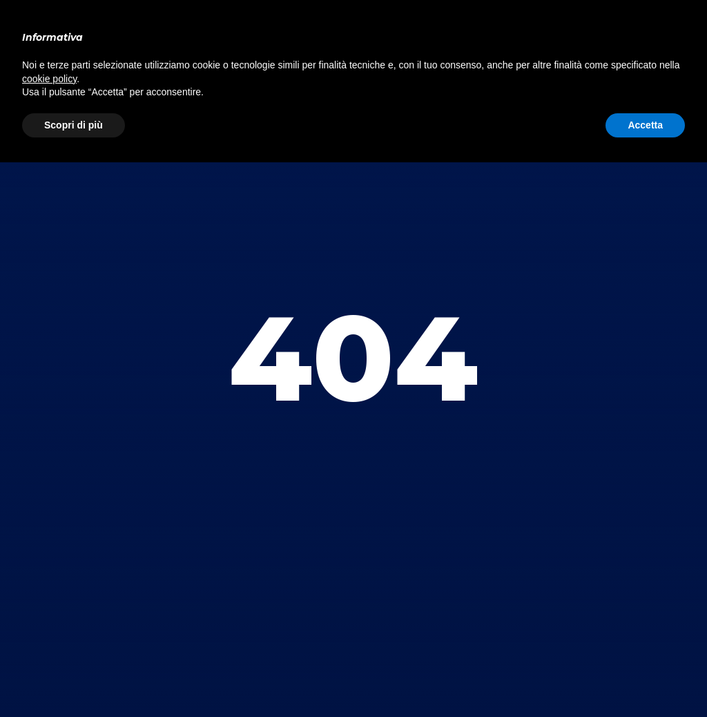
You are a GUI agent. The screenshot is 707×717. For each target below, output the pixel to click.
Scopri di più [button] (73, 125)
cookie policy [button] (49, 78)
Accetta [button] (645, 125)
